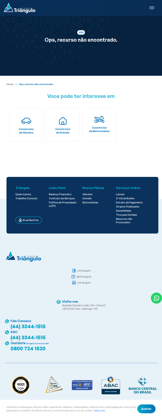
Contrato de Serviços (62, 198)
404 (81, 32)
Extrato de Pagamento (129, 202)
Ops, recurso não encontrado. (36, 84)
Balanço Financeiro (60, 194)
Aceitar (146, 408)
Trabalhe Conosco (26, 198)
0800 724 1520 (28, 348)
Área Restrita (29, 220)
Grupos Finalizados (127, 206)
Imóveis (87, 198)
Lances (120, 194)
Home (9, 84)
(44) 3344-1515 (28, 326)
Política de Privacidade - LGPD (63, 204)
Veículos (87, 194)
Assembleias (123, 210)
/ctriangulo (81, 270)
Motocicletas (90, 202)
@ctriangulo (81, 277)
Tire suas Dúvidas (126, 214)
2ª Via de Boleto (125, 198)
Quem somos (23, 194)
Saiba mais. (99, 410)
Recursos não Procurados (124, 220)
